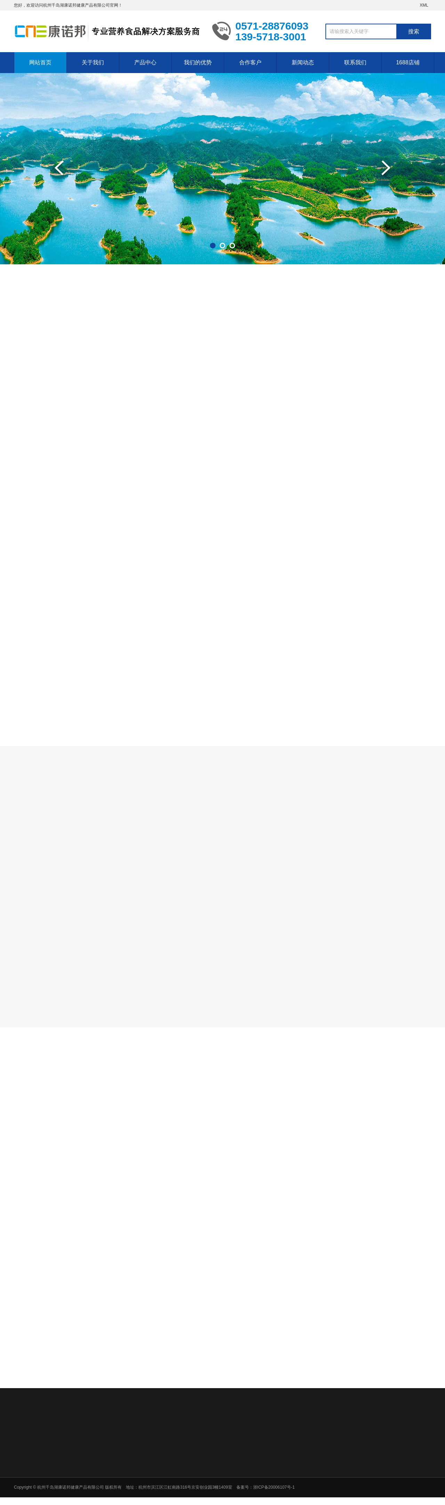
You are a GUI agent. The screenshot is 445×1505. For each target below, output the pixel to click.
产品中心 (145, 62)
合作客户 (250, 62)
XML (424, 5)
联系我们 (355, 62)
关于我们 (93, 62)
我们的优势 (198, 62)
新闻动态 (303, 62)
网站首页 (40, 62)
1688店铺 (408, 62)
